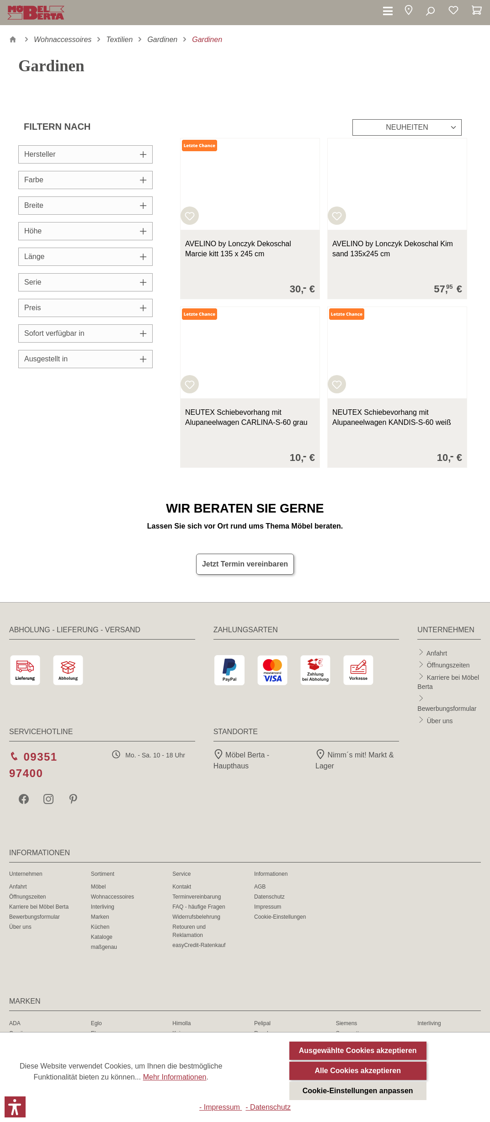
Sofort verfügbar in (85, 333)
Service (181, 874)
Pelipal (262, 1023)
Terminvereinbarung (196, 897)
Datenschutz (269, 897)
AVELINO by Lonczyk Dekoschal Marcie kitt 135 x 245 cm (238, 249)
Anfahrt (436, 652)
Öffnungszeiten (448, 665)
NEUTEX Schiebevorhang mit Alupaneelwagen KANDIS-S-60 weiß (391, 417)
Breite (85, 205)
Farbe (85, 180)
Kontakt (181, 887)
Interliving (102, 907)
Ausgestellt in (85, 359)
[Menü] (388, 11)
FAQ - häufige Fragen (198, 907)
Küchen (100, 927)
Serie (85, 282)
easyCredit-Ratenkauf (198, 945)
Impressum (267, 907)
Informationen (271, 874)
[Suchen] (430, 11)
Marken (100, 917)
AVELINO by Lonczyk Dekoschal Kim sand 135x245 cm (392, 249)
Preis (85, 308)
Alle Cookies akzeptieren (357, 1070)
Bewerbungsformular (446, 708)
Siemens (346, 1023)
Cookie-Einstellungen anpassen (358, 1091)
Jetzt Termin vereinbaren (245, 564)
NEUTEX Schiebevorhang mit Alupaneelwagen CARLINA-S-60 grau (246, 417)
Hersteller (85, 154)
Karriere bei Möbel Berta (39, 907)
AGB (260, 887)
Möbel (98, 887)
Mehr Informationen (175, 1077)
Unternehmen (26, 874)
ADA (15, 1023)
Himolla (181, 1023)
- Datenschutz (268, 1107)
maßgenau (104, 947)
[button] (409, 12)
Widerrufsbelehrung (196, 917)
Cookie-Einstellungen (280, 917)
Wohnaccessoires (112, 897)
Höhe (85, 231)
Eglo (96, 1023)
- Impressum (220, 1107)
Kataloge (101, 937)
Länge (85, 256)
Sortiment (102, 874)
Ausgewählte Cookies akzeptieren (358, 1050)
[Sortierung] (407, 127)
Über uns (440, 720)
